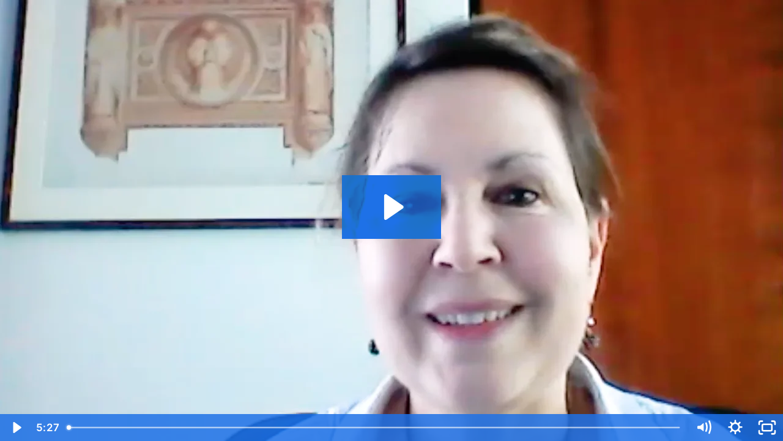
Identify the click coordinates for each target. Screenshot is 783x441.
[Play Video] (16, 427)
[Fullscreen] (767, 427)
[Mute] (703, 427)
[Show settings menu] (735, 427)
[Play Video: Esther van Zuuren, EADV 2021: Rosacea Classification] (392, 207)
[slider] (374, 427)
